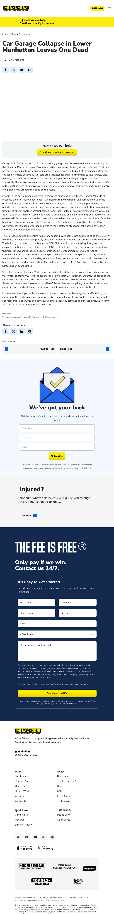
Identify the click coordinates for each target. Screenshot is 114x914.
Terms (56, 696)
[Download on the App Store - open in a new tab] (24, 859)
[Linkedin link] (52, 849)
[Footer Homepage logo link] (57, 743)
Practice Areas (23, 793)
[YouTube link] (35, 849)
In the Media (64, 808)
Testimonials (64, 813)
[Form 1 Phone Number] (37, 625)
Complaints (21, 827)
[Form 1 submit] (57, 705)
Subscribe (57, 468)
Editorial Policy (23, 837)
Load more (25, 527)
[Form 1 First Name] (37, 614)
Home (5, 34)
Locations (20, 788)
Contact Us (21, 813)
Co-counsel (63, 832)
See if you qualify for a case (57, 164)
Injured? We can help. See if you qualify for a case (37, 22)
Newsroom (24, 34)
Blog (13, 34)
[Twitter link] (18, 849)
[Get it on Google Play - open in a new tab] (45, 859)
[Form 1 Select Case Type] (57, 646)
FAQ (59, 803)
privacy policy (83, 696)
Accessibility (64, 822)
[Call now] (97, 8)
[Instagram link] (44, 849)
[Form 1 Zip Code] (78, 625)
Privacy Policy (60, 476)
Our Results (22, 798)
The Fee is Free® (67, 793)
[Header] (16, 8)
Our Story (62, 788)
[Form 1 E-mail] (57, 635)
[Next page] (84, 361)
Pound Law (63, 827)
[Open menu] (109, 8)
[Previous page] (29, 361)
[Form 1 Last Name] (78, 614)
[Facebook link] (27, 849)
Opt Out (19, 832)
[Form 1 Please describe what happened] (57, 663)
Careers (19, 808)
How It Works (23, 803)
